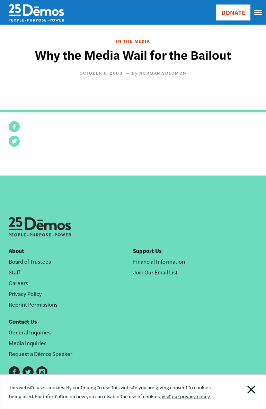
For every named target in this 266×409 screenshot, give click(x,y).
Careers (18, 283)
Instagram (41, 371)
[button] (14, 126)
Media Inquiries (27, 343)
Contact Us (23, 321)
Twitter (28, 371)
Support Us (147, 251)
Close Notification (240, 392)
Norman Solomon (163, 73)
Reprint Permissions (33, 304)
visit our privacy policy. (186, 396)
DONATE (233, 12)
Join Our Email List (155, 272)
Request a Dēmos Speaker (40, 354)
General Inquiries (30, 332)
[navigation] (258, 12)
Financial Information (159, 261)
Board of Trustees (30, 261)
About (16, 251)
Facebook (14, 371)
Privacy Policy (25, 294)
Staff (14, 272)
